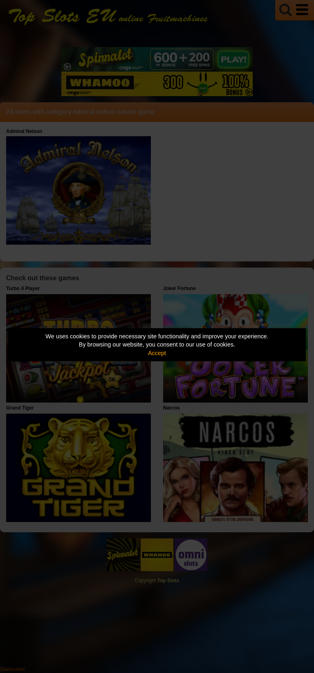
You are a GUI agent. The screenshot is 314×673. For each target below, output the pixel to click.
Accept (157, 353)
